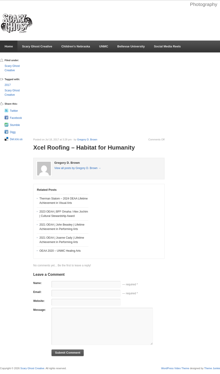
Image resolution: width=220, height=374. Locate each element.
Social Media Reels (167, 46)
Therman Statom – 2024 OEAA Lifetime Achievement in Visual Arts (63, 201)
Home (9, 46)
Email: (37, 292)
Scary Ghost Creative (37, 46)
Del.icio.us (16, 139)
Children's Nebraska (75, 46)
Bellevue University (131, 46)
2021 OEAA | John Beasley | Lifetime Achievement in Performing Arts (61, 227)
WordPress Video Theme (175, 368)
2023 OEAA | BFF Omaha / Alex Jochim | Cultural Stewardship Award (63, 214)
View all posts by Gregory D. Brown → (77, 168)
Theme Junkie (212, 368)
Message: (39, 309)
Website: (39, 301)
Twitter (14, 110)
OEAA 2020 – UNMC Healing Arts (60, 250)
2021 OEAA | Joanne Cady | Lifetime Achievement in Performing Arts (61, 240)
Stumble (15, 125)
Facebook (16, 118)
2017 (8, 85)
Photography (203, 4)
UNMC (103, 46)
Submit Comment (67, 352)
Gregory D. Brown (87, 139)
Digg (13, 132)
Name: (37, 283)
